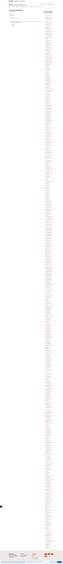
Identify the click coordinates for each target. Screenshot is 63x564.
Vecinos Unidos (47, 327)
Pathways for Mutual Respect (49, 344)
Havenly (46, 147)
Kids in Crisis (47, 521)
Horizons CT (47, 426)
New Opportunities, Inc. (48, 144)
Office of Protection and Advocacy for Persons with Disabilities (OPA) (48, 415)
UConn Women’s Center (48, 245)
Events (42, 6)
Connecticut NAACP (48, 457)
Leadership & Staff (34, 554)
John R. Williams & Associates (49, 175)
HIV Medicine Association (48, 105)
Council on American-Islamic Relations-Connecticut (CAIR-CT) (49, 289)
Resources (38, 6)
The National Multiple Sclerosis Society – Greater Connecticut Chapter (48, 420)
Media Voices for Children (48, 239)
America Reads (47, 547)
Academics (27, 6)
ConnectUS (46, 293)
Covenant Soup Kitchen (48, 360)
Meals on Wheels (47, 237)
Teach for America (47, 437)
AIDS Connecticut (47, 286)
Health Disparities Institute (49, 278)
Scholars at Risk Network (48, 154)
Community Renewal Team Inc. (49, 365)
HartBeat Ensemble (48, 42)
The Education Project (48, 61)
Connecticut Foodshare (48, 273)
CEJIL (46, 159)
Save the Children (47, 302)
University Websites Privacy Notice (20, 562)
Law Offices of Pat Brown (48, 206)
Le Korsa (46, 518)
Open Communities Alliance (49, 516)
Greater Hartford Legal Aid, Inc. (49, 449)
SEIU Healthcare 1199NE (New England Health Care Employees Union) (49, 308)
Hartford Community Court (49, 406)
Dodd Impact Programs (15, 6)
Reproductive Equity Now (48, 318)
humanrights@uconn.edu (25, 554)
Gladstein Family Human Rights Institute (17, 5)
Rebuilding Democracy (48, 444)
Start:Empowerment (48, 135)
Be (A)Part (46, 198)
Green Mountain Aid (48, 99)
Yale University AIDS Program (49, 270)
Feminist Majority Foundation (49, 231)
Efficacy (46, 408)
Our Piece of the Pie (48, 69)
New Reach (46, 347)
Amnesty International (48, 30)
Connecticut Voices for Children (49, 479)
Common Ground (47, 149)
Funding (34, 6)
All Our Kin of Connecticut (48, 397)
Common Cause (47, 473)
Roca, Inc (46, 39)
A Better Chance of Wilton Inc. (49, 442)
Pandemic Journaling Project (49, 111)
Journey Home (47, 349)
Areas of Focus (22, 6)
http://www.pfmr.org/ (12, 17)
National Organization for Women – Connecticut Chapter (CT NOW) (49, 315)
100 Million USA (47, 67)
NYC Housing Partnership (48, 117)
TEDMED (46, 513)
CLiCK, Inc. (46, 126)
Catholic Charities (47, 394)
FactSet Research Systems (48, 275)
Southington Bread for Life (49, 342)
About (10, 6)
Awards (31, 6)
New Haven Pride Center (48, 431)
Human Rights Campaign (48, 218)
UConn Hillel (47, 195)
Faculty (33, 555)
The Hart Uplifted (47, 212)
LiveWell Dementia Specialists (49, 173)
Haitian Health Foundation (49, 355)
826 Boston (46, 72)
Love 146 (46, 304)
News (33, 556)
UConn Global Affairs (35, 558)
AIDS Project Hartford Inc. (48, 502)
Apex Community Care (48, 504)
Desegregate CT (47, 74)
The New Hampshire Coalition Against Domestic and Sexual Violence (49, 225)
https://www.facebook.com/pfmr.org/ (14, 18)
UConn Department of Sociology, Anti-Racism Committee (48, 45)
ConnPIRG (46, 471)
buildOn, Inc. (47, 439)
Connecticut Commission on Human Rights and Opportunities (49, 464)
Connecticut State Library (48, 258)
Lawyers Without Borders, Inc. (49, 447)
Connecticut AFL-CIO (48, 311)
